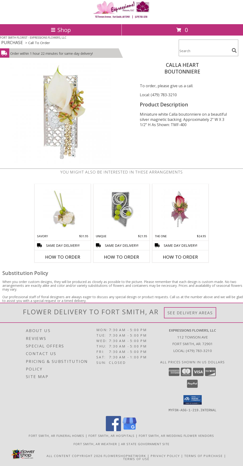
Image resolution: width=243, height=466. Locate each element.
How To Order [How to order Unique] (121, 257)
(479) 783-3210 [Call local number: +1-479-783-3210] (199, 350)
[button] (192, 400)
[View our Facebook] (113, 429)
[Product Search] (204, 51)
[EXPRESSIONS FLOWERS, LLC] (121, 17)
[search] (234, 50)
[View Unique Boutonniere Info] (121, 209)
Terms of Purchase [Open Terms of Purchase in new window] (203, 455)
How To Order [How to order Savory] (62, 257)
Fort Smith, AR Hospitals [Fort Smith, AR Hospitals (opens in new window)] (112, 435)
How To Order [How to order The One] (180, 257)
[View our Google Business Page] (129, 429)
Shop (61, 30)
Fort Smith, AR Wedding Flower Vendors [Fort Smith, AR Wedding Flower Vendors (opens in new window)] (176, 435)
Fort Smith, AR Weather (95, 444)
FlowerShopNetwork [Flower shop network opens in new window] (125, 455)
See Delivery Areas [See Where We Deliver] (190, 312)
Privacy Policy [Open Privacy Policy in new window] (165, 455)
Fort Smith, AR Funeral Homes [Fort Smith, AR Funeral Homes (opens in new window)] (56, 435)
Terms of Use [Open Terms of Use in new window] (136, 459)
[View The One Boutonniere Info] (180, 209)
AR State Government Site (145, 444)
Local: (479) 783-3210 (158, 94)
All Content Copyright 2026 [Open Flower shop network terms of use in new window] (75, 455)
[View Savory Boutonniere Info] (63, 209)
